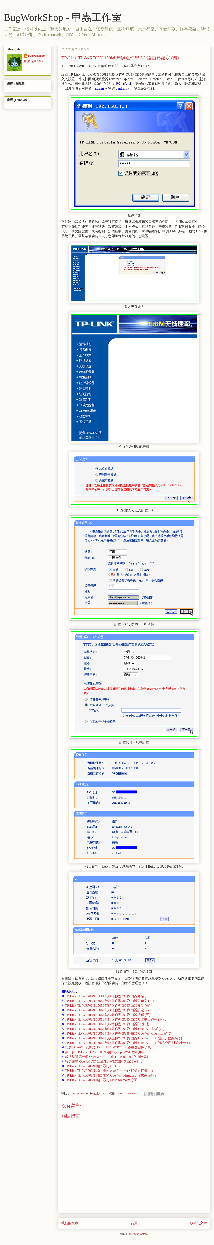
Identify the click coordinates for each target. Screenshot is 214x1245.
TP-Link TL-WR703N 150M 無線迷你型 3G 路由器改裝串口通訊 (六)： (114, 1019)
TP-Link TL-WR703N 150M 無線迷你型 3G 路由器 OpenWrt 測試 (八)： (114, 1029)
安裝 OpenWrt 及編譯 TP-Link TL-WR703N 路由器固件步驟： (107, 1047)
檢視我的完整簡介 (34, 61)
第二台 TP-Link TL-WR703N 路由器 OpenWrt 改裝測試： (104, 1052)
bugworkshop (36, 55)
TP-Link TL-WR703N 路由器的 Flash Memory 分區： (101, 1080)
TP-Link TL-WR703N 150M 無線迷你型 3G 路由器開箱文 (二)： (109, 1000)
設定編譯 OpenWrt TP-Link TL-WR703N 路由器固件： (102, 1061)
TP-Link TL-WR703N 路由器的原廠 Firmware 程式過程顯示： (107, 1070)
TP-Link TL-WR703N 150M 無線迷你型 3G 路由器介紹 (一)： (107, 996)
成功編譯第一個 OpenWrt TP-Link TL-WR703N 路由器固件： (107, 1056)
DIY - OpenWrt (127, 1093)
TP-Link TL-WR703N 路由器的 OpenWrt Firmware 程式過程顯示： (110, 1075)
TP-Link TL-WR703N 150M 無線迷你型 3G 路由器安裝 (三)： (107, 1005)
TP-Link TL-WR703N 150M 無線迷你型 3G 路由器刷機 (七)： (107, 1024)
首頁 (134, 1223)
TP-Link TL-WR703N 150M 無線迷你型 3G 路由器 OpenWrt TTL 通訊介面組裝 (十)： (124, 1038)
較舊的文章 (198, 1223)
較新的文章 (69, 1223)
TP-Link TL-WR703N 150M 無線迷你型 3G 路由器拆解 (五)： (107, 1015)
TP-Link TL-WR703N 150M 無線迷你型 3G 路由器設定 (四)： (107, 1010)
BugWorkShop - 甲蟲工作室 (63, 17)
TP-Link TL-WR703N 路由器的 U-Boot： (92, 1066)
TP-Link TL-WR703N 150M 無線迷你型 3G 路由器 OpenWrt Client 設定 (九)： (119, 1033)
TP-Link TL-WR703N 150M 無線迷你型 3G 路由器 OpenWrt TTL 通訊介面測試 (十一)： (126, 1043)
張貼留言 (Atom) (139, 1233)
